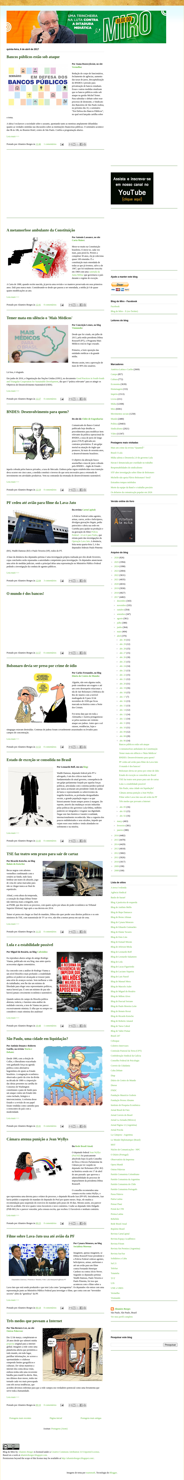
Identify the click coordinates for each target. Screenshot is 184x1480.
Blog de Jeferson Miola (121, 946)
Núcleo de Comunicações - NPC (125, 1149)
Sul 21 (114, 1263)
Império (114, 394)
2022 (116, 575)
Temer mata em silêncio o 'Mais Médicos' (39, 318)
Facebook (115, 306)
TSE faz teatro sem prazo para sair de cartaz (42, 854)
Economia (115, 384)
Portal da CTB (117, 1209)
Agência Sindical (118, 892)
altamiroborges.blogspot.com (34, 1455)
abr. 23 (123, 670)
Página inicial (56, 1418)
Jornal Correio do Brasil (122, 1115)
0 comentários (50, 304)
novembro (122, 605)
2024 (116, 566)
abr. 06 (123, 740)
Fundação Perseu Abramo (122, 1100)
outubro (120, 609)
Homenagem (116, 389)
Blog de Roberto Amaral (122, 1021)
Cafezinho (42, 952)
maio (119, 631)
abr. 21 (123, 679)
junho (120, 627)
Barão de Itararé (118, 897)
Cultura (114, 379)
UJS (113, 1283)
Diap (113, 1075)
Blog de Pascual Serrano (122, 1001)
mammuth (90, 1472)
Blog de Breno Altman (121, 917)
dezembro (121, 601)
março (120, 821)
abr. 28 (123, 648)
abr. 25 (123, 661)
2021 (116, 579)
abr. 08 (123, 736)
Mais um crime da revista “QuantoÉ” (127, 447)
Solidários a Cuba (119, 1258)
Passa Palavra (117, 1194)
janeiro (120, 830)
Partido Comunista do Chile (123, 1184)
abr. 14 (123, 710)
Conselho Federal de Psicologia (125, 1060)
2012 (116, 853)
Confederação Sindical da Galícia (126, 1055)
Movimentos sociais (120, 413)
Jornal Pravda (117, 1130)
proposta (10, 1343)
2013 (116, 848)
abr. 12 (123, 718)
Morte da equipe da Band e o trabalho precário (132, 487)
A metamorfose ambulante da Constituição (41, 230)
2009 (116, 866)
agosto (120, 618)
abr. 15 (123, 705)
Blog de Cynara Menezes (122, 922)
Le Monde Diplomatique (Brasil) (125, 1140)
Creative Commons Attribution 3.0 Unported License (75, 1452)
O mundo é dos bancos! (25, 593)
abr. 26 (123, 657)
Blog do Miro (9, 1452)
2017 (116, 597)
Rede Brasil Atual (83, 1146)
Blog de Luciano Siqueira (122, 971)
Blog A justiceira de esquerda (124, 902)
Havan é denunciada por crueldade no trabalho (132, 462)
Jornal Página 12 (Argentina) (124, 1125)
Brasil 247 (115, 1036)
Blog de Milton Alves (120, 996)
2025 (116, 562)
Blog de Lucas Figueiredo (122, 966)
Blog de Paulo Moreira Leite (123, 1006)
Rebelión (115, 1219)
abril (119, 636)
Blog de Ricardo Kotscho (122, 1016)
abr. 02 (123, 815)
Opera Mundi (117, 1164)
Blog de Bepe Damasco (121, 912)
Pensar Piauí (116, 1204)
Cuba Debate (116, 1070)
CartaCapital (88, 509)
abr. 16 (123, 701)
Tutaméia (115, 1273)
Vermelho (76, 67)
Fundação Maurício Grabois (123, 1095)
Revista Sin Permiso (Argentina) (125, 1248)
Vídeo (113, 433)
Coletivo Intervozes (119, 1045)
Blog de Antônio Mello (121, 907)
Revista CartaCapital (120, 1233)
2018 (116, 592)
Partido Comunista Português (124, 1189)
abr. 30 (123, 640)
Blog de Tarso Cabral (120, 1026)
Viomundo (77, 328)
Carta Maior (78, 240)
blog (85, 767)
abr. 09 (123, 732)
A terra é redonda (118, 887)
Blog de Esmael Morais (121, 942)
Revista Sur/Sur (118, 1253)
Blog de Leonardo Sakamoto (124, 956)
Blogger (113, 1472)
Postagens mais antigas (91, 1418)
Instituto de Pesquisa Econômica (125, 1105)
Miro (113, 409)
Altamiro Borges (122, 1309)
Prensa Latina (117, 1214)
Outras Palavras (14, 1331)
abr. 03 (123, 811)
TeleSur (114, 1268)
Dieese (114, 1085)
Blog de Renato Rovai (121, 1011)
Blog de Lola (117, 961)
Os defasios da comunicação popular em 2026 (131, 492)
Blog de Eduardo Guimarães (123, 927)
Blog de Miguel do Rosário (123, 991)
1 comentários (50, 144)
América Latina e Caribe (122, 369)
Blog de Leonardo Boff (121, 952)
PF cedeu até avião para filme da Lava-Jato (41, 503)
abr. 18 (123, 692)
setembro (121, 614)
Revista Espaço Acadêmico (123, 1238)
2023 (116, 571)
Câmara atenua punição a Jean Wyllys (37, 1139)
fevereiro (121, 825)
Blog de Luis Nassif (120, 976)
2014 (116, 844)
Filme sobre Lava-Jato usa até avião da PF (41, 1236)
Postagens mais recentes (20, 1418)
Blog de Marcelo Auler (121, 986)
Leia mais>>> (13, 136)
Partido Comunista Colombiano (125, 1174)
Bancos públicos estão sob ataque (33, 57)
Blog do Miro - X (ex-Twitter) (124, 311)
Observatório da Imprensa (122, 1159)
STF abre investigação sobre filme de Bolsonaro (132, 472)
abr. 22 (123, 675)
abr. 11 (123, 723)
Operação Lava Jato (81, 541)
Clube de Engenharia (92, 419)
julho (119, 622)
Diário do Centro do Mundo (85, 676)
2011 (116, 857)
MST (113, 1144)
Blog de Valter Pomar (120, 1031)
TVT (113, 1278)
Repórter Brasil (118, 1229)
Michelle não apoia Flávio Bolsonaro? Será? (131, 477)
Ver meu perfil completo (122, 1316)
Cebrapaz (115, 1041)
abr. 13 (123, 714)
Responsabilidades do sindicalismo (126, 467)
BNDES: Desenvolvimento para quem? (38, 412)
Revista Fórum (117, 1243)
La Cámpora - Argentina (122, 1134)
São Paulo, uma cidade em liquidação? (37, 1039)
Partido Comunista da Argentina (125, 1179)
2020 (116, 584)
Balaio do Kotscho (15, 864)
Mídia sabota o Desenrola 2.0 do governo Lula (132, 457)
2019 (116, 588)
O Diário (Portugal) (119, 1154)
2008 (116, 870)
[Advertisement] (55, 186)
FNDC (114, 1090)
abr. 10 (123, 727)
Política (114, 423)
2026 (116, 557)
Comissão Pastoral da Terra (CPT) (126, 1051)
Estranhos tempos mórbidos (123, 482)
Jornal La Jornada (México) (123, 1120)
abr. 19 (123, 688)
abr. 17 (123, 696)
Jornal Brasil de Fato (120, 1110)
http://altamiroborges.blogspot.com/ (78, 1458)
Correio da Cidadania (120, 1065)
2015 (116, 839)
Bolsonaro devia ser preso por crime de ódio (42, 666)
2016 (116, 835)
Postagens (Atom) (59, 1428)
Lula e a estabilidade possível (30, 945)
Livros (114, 399)
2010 (116, 861)
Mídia (113, 404)
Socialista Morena (82, 1246)
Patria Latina (116, 1199)
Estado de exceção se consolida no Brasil (39, 760)
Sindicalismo (117, 428)
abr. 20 (123, 683)
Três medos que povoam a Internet (34, 1321)
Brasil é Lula (116, 452)
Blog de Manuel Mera (121, 981)
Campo (114, 374)
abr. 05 (123, 807)
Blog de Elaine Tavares (121, 932)
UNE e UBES (117, 1288)
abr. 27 (123, 653)
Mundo (114, 419)
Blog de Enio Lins (119, 937)
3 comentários (50, 580)
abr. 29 (123, 644)
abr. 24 (123, 666)
